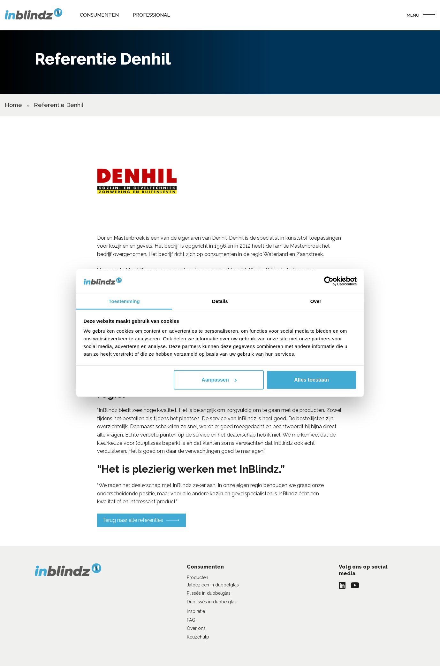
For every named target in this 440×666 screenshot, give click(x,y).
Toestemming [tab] (124, 301)
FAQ (191, 620)
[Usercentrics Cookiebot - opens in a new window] (329, 281)
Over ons (196, 628)
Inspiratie (196, 611)
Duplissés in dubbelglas (212, 601)
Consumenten (99, 15)
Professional (151, 15)
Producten (197, 577)
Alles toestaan (311, 380)
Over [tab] (316, 301)
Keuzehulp (198, 636)
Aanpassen (218, 380)
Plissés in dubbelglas (209, 593)
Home (13, 105)
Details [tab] (220, 301)
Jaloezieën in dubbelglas (213, 584)
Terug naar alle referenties (132, 520)
